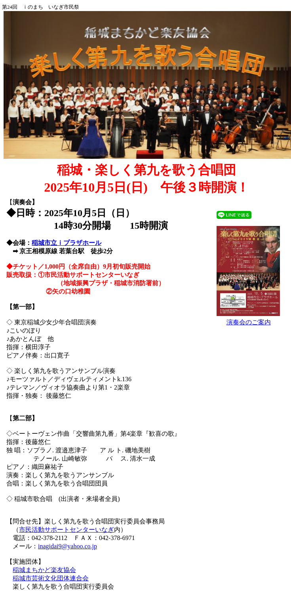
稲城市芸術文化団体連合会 (51, 578)
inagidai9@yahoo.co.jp (67, 546)
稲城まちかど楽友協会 (44, 570)
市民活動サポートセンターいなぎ (66, 529)
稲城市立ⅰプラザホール (66, 242)
